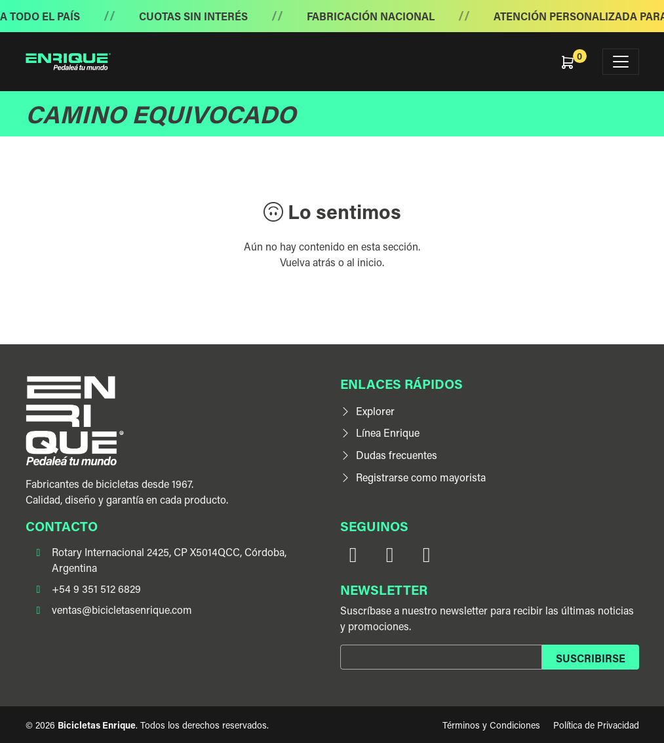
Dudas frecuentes (388, 455)
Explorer (367, 411)
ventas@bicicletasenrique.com (122, 609)
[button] (576, 61)
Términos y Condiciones (491, 725)
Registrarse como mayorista (413, 477)
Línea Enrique (380, 432)
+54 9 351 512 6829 (96, 588)
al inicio (364, 262)
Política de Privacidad (596, 725)
